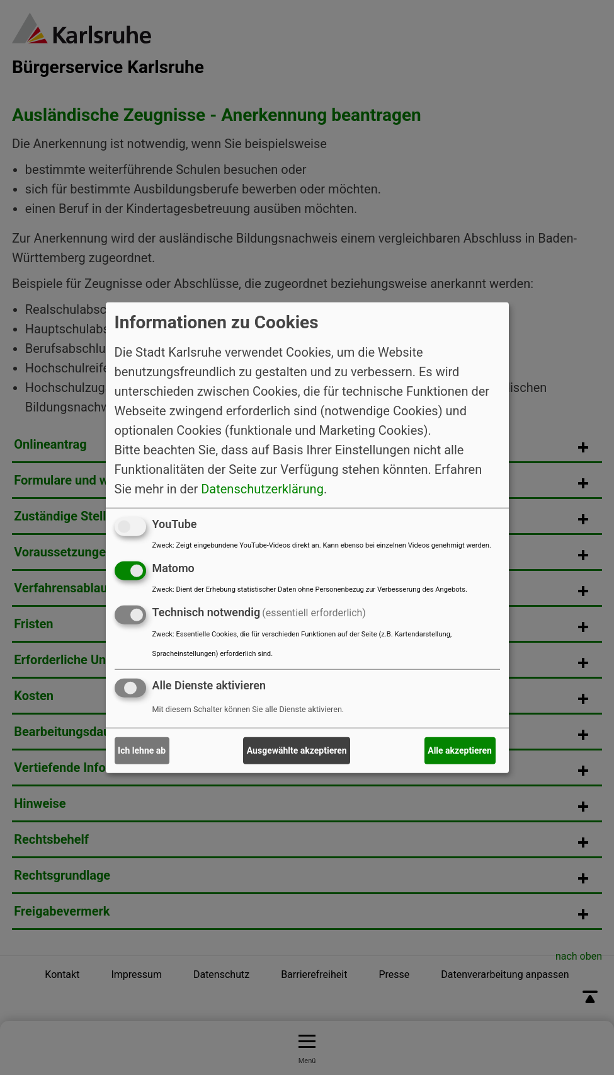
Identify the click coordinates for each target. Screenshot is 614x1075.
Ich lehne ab (142, 750)
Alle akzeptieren (460, 750)
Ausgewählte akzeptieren (297, 750)
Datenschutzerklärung (262, 489)
